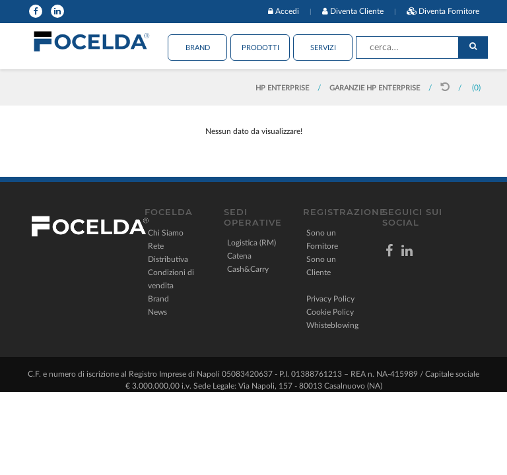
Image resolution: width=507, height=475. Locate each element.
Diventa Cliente (357, 11)
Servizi (323, 47)
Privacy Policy (330, 299)
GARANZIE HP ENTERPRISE (374, 88)
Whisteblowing (332, 325)
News (157, 312)
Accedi (287, 11)
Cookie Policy (330, 312)
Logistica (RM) (251, 243)
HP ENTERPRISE (283, 88)
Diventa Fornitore (449, 11)
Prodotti (260, 47)
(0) (476, 88)
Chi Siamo (166, 233)
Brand (198, 47)
